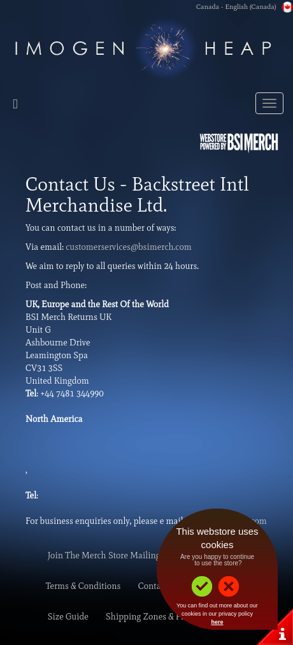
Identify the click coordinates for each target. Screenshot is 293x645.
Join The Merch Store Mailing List (112, 555)
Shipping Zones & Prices (152, 616)
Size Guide (68, 616)
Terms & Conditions (83, 586)
